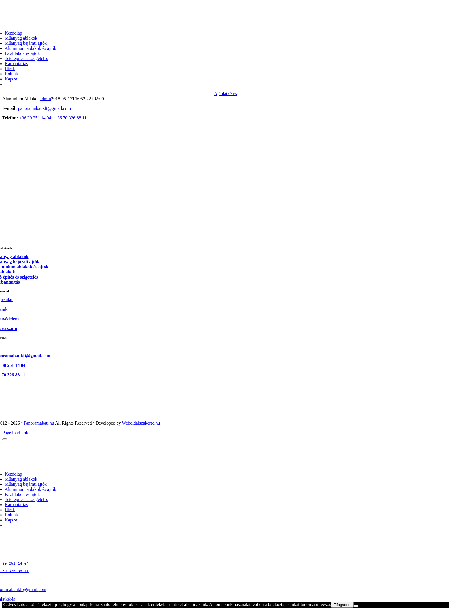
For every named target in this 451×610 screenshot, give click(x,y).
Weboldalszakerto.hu (141, 423)
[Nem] (356, 606)
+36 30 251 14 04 (35, 117)
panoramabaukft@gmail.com (44, 108)
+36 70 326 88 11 (70, 117)
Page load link (15, 432)
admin (45, 98)
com (42, 589)
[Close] (4, 439)
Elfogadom (342, 605)
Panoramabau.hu (39, 423)
